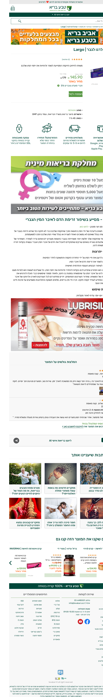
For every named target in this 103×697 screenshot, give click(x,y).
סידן (12, 622)
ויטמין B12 (47, 618)
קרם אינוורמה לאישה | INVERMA (16, 546)
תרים (31, 626)
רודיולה (11, 629)
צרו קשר (98, 611)
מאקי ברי (47, 629)
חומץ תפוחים (28, 599)
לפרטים (79, 573)
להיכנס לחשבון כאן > (63, 424)
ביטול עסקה (96, 663)
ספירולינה (47, 626)
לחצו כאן (75, 224)
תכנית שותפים (96, 643)
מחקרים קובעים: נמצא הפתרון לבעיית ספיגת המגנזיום (19, 522)
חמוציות (30, 622)
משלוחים (98, 599)
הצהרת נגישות (95, 635)
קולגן (49, 606)
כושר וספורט (9, 633)
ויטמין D (48, 622)
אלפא (48, 599)
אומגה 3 (29, 610)
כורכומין (48, 610)
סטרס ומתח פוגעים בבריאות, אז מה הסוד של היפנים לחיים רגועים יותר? (17, 487)
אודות (99, 603)
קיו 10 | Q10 (46, 614)
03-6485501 (70, 598)
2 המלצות (56, 59)
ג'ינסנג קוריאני (27, 629)
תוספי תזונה (28, 633)
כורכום (11, 606)
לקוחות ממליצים (95, 659)
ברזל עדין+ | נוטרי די (58, 546)
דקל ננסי (11, 602)
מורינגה (30, 614)
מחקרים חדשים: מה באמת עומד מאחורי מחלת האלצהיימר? (52, 487)
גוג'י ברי (48, 602)
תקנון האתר (96, 623)
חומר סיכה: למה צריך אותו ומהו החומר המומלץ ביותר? (51, 522)
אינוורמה (62, 108)
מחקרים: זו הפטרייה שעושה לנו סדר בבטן (91, 487)
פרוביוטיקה (10, 610)
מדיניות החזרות (95, 607)
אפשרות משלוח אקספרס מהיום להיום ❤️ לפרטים (51, 2)
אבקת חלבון (9, 626)
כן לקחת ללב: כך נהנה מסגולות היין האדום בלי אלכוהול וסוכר (89, 522)
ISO (12, 599)
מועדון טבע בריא (95, 639)
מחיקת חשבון (96, 615)
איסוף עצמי (97, 619)
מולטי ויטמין (28, 618)
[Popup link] (88, 72)
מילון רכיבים (96, 655)
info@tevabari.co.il (68, 601)
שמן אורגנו (29, 602)
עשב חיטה (10, 614)
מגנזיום (30, 606)
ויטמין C (11, 618)
